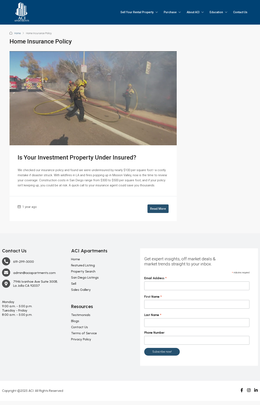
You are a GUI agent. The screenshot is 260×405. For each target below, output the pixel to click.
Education (216, 12)
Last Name (152, 315)
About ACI (193, 12)
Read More (158, 209)
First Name (153, 296)
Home (17, 33)
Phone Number (154, 332)
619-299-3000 (23, 262)
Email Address (155, 278)
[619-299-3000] (6, 261)
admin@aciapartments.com (34, 273)
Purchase (170, 12)
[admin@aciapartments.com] (6, 272)
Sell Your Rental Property (137, 12)
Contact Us (240, 12)
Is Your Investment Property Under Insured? (77, 157)
